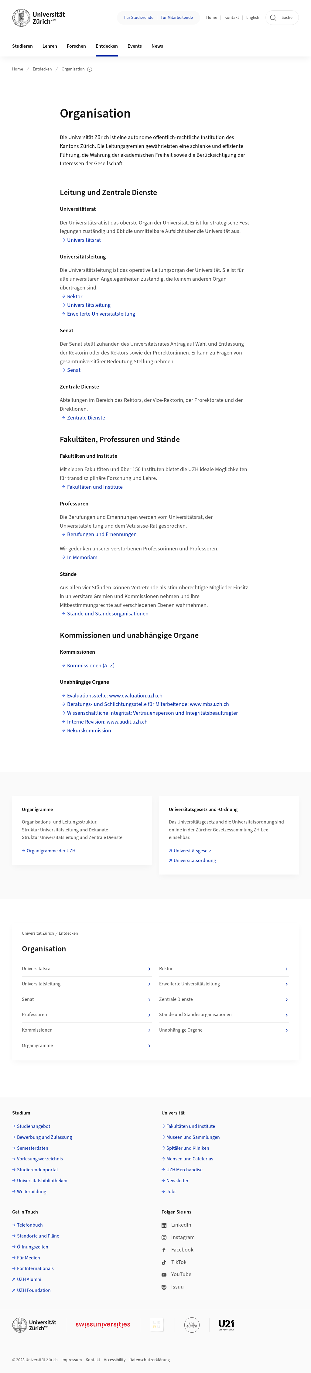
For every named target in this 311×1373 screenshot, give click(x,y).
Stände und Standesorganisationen (108, 614)
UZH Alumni (29, 1279)
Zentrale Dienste (86, 418)
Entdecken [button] (107, 46)
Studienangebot (33, 1126)
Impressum (71, 1360)
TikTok (174, 1262)
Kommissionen (87, 1030)
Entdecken (42, 69)
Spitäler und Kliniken (187, 1148)
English (252, 18)
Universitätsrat (84, 240)
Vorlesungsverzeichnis (40, 1159)
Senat (73, 370)
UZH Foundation (34, 1290)
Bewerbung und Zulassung (44, 1137)
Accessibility (115, 1360)
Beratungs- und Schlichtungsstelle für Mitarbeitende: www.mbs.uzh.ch (148, 704)
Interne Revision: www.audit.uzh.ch (107, 722)
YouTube (176, 1274)
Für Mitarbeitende (177, 18)
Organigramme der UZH (51, 850)
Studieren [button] (22, 46)
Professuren (87, 1015)
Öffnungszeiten (32, 1247)
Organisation (77, 69)
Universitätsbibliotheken (42, 1180)
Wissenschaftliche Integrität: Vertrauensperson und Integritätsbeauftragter (152, 713)
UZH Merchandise (184, 1169)
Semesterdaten (32, 1148)
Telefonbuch (30, 1225)
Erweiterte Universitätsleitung (101, 314)
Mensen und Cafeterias (189, 1159)
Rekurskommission (89, 730)
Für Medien (28, 1258)
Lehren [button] (50, 46)
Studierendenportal (37, 1169)
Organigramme (87, 1046)
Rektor (74, 296)
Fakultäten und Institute (95, 487)
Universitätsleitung (89, 305)
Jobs (171, 1191)
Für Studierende (138, 18)
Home (211, 18)
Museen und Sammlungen (193, 1137)
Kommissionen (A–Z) (90, 665)
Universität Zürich (38, 933)
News (157, 46)
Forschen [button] (76, 46)
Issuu (173, 1287)
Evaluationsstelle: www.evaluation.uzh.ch (114, 696)
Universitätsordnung (195, 860)
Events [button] (135, 46)
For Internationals (35, 1268)
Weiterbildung (31, 1191)
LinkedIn (176, 1225)
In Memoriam (82, 557)
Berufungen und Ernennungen (102, 534)
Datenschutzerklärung (149, 1360)
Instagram (178, 1237)
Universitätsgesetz (192, 850)
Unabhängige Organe (224, 1030)
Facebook (177, 1250)
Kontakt (231, 18)
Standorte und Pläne (38, 1236)
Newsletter (177, 1180)
